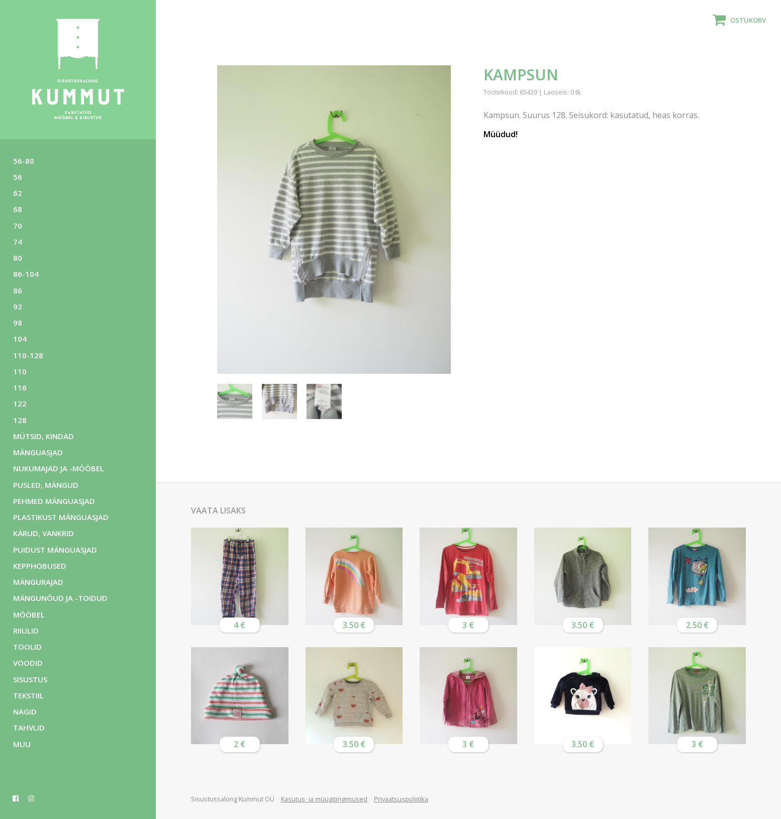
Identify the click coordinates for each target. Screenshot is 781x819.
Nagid (25, 711)
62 (17, 193)
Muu (22, 744)
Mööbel (29, 614)
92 (17, 306)
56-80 (23, 161)
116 (20, 387)
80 (17, 258)
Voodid (28, 663)
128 (20, 420)
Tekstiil (28, 695)
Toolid (27, 647)
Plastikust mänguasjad (61, 517)
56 (17, 177)
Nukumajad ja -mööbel (58, 468)
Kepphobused (39, 566)
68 (17, 209)
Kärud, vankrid (43, 533)
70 (17, 226)
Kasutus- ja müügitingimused (324, 798)
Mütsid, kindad (43, 436)
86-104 (26, 274)
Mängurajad (38, 582)
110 (20, 371)
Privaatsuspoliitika (401, 798)
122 (20, 403)
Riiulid (26, 631)
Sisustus (30, 679)
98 (17, 323)
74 (17, 242)
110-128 (28, 355)
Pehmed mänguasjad (54, 501)
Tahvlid (29, 728)
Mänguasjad (38, 452)
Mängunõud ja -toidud (60, 598)
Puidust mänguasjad (55, 550)
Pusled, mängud (45, 485)
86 (17, 290)
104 (20, 339)
